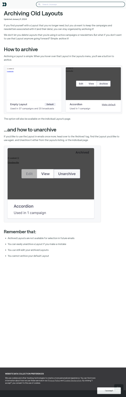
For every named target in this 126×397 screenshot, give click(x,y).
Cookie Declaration (73, 380)
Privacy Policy (53, 380)
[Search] (80, 4)
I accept (109, 390)
